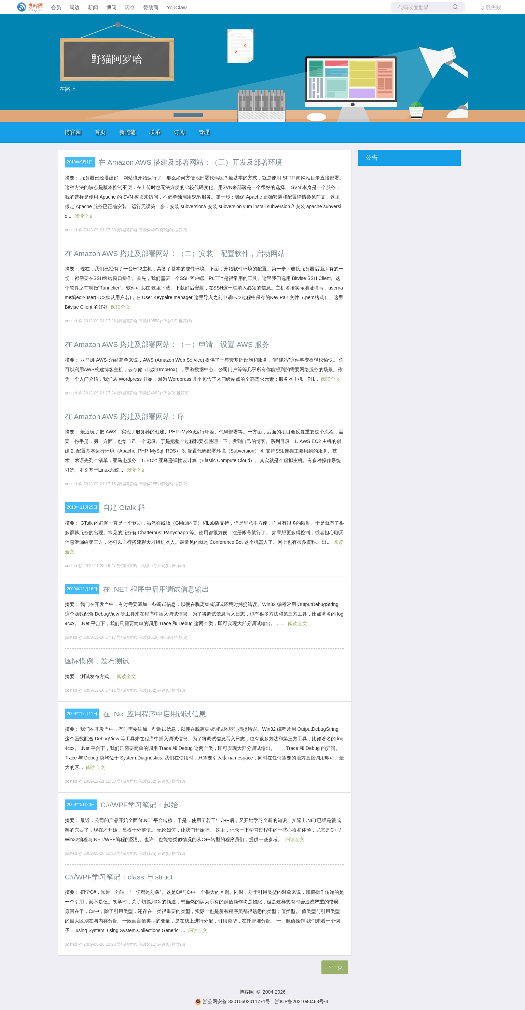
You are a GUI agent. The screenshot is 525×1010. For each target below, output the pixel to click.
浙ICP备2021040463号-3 (301, 1001)
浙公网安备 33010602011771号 (232, 1001)
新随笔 (127, 132)
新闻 (93, 7)
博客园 (73, 132)
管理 (203, 132)
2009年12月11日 (82, 713)
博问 (111, 7)
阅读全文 (84, 216)
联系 (154, 132)
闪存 (130, 7)
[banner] (27, 7)
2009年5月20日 (81, 804)
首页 (100, 132)
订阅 (179, 132)
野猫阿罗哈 (116, 59)
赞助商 (150, 7)
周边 (74, 7)
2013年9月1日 (80, 162)
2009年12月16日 (82, 589)
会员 (56, 7)
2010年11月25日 (82, 507)
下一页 (335, 967)
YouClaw (177, 7)
